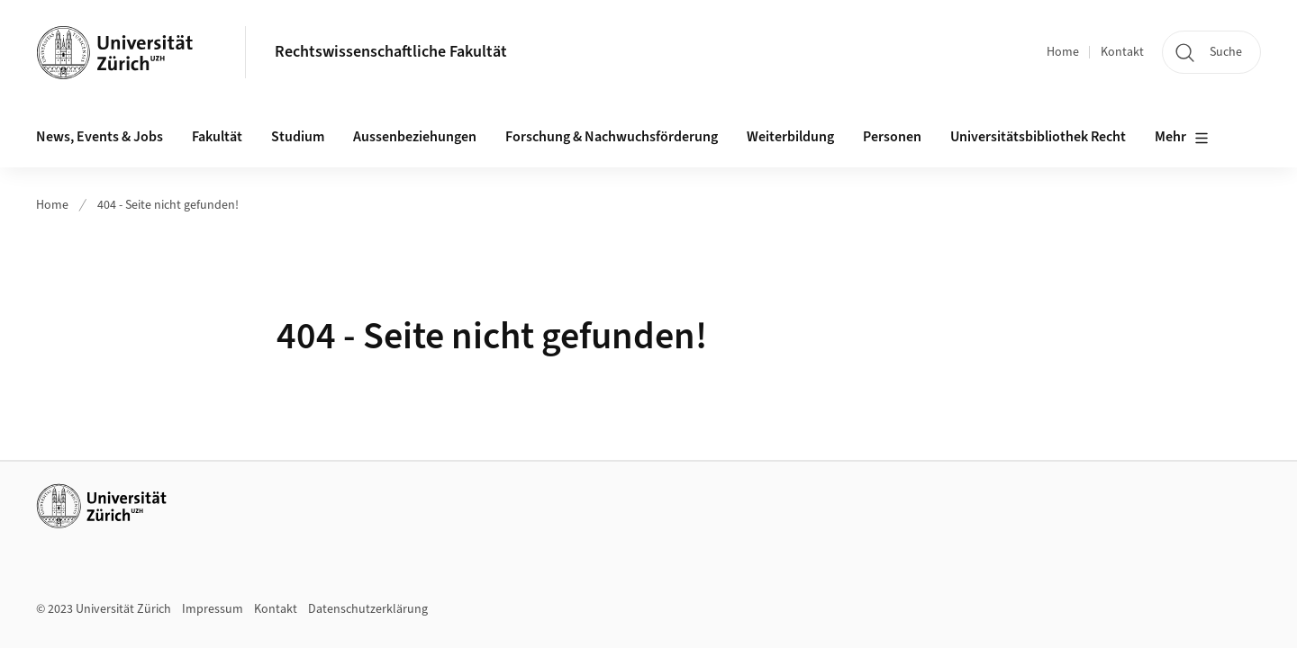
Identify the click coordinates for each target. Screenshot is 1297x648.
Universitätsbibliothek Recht (1038, 137)
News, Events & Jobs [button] (99, 137)
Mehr (1182, 137)
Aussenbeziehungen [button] (414, 137)
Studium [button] (297, 137)
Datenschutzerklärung (368, 609)
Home (1063, 52)
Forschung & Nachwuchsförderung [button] (611, 137)
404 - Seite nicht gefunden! (168, 205)
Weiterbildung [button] (790, 137)
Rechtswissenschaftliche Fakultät (391, 51)
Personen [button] (892, 137)
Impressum (212, 609)
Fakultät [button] (217, 137)
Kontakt (1122, 52)
